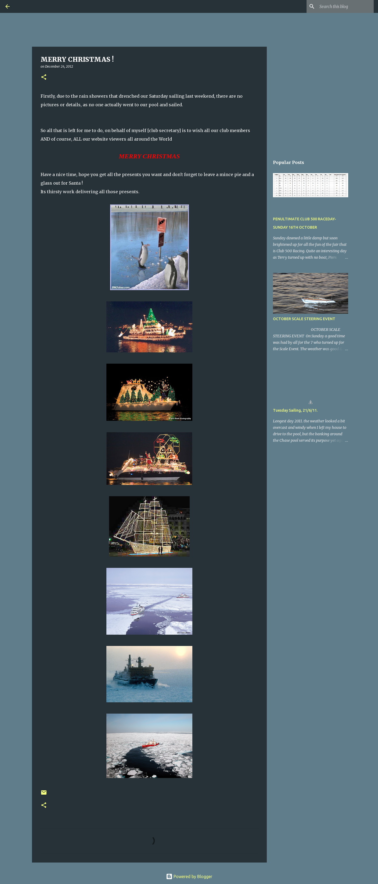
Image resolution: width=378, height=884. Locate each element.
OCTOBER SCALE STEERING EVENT (304, 319)
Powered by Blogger (189, 876)
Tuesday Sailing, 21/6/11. (295, 410)
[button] (44, 77)
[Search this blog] (345, 6)
